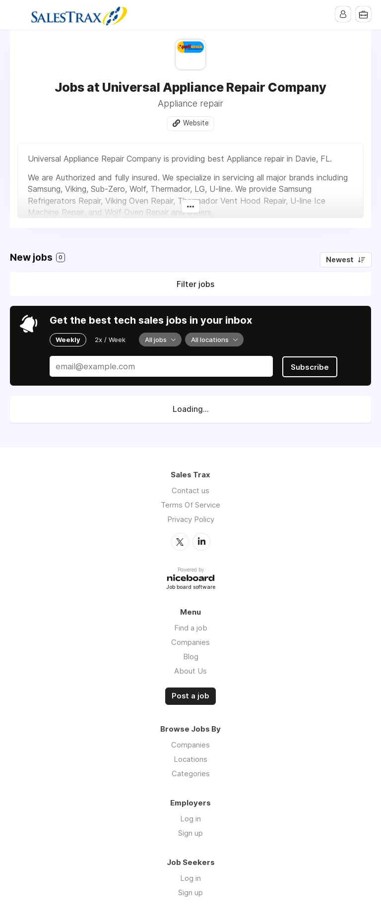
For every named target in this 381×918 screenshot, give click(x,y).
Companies (190, 641)
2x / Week (110, 340)
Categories (191, 772)
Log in (190, 817)
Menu (17, 14)
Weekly (68, 340)
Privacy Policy (190, 518)
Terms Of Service (190, 504)
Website (196, 123)
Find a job (190, 626)
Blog (190, 655)
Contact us (190, 490)
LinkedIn (201, 540)
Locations (190, 757)
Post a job (190, 694)
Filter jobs (195, 284)
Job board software (190, 586)
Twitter (180, 540)
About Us (190, 670)
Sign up (190, 831)
